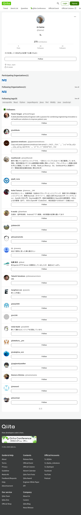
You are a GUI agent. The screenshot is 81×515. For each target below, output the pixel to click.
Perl (47, 102)
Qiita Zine (5, 500)
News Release (28, 507)
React (16, 102)
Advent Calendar (29, 470)
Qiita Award (27, 478)
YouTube (47, 474)
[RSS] (40, 34)
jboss (42, 102)
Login (65, 3)
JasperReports (32, 102)
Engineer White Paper (31, 482)
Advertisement (7, 486)
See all (77, 87)
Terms (4, 463)
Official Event (53, 8)
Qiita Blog (27, 504)
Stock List (14, 8)
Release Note (28, 459)
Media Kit (5, 474)
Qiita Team (6, 496)
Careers (26, 500)
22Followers (62, 47)
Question (24, 8)
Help (3, 482)
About (4, 459)
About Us (26, 496)
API (24, 486)
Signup (74, 3)
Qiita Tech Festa (29, 474)
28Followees (40, 47)
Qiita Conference (38, 8)
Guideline (5, 470)
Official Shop (6, 504)
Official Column (69, 8)
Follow (40, 59)
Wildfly (53, 102)
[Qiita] (6, 3)
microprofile (7, 102)
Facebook (48, 470)
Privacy (4, 467)
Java (59, 102)
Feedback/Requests (9, 478)
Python (22, 102)
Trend (5, 8)
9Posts (18, 47)
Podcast (47, 478)
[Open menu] (75, 16)
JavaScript (67, 102)
